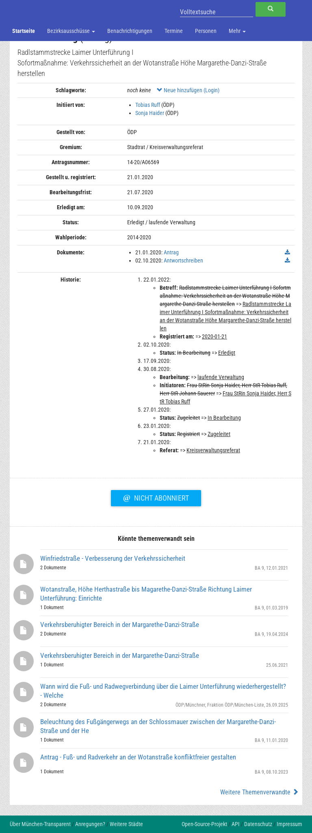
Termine (174, 31)
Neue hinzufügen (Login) (188, 90)
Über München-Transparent (40, 824)
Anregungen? (90, 824)
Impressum (289, 824)
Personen (206, 31)
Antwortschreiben (183, 260)
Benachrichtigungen (129, 31)
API (236, 824)
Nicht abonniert (156, 497)
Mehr (237, 31)
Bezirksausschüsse (71, 31)
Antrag (171, 252)
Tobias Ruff (147, 105)
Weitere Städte (126, 824)
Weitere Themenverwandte (259, 792)
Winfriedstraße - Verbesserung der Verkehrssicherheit (112, 558)
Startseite (23, 31)
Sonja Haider (149, 113)
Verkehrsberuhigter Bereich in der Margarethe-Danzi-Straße (119, 624)
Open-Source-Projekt (204, 824)
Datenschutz (258, 824)
